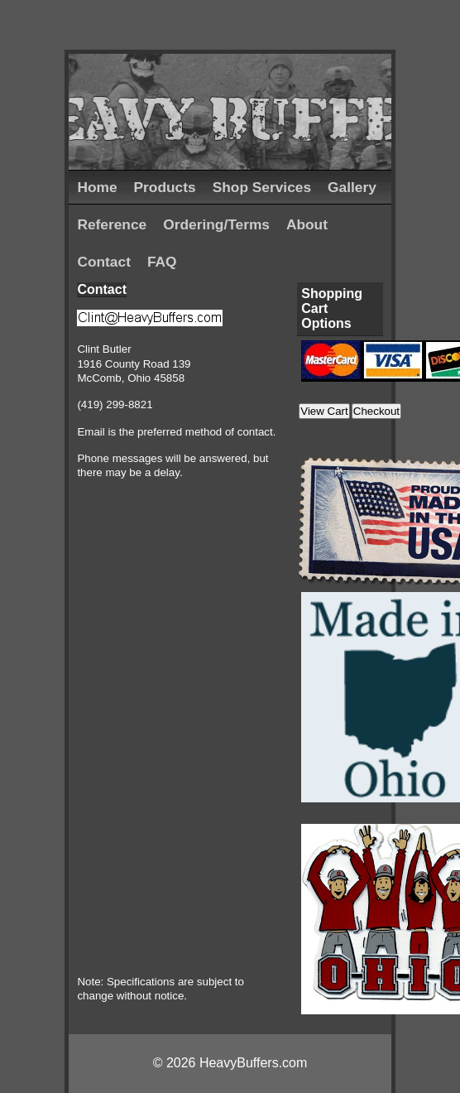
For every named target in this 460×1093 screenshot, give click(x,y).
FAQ (162, 261)
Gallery (352, 187)
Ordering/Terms (216, 224)
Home (97, 187)
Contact (104, 261)
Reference (111, 224)
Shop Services (262, 187)
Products (165, 187)
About (307, 224)
